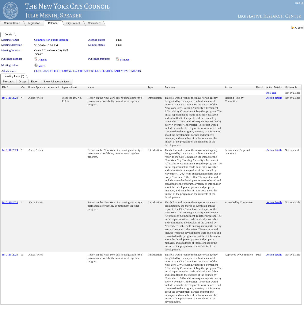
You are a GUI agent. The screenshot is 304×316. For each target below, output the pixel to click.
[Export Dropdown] (34, 81)
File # (5, 87)
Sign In (299, 2)
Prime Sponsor (36, 87)
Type (150, 87)
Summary (170, 87)
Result (259, 87)
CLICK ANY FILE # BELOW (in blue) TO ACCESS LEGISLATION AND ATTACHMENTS (87, 71)
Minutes (124, 59)
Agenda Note (69, 87)
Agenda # (53, 87)
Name (91, 87)
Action (228, 87)
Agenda (42, 59)
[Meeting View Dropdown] (56, 81)
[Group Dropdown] (22, 81)
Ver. (23, 87)
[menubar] (36, 82)
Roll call (271, 92)
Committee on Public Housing (51, 39)
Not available (292, 92)
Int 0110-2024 (10, 97)
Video (41, 65)
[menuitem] (8, 81)
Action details (274, 97)
